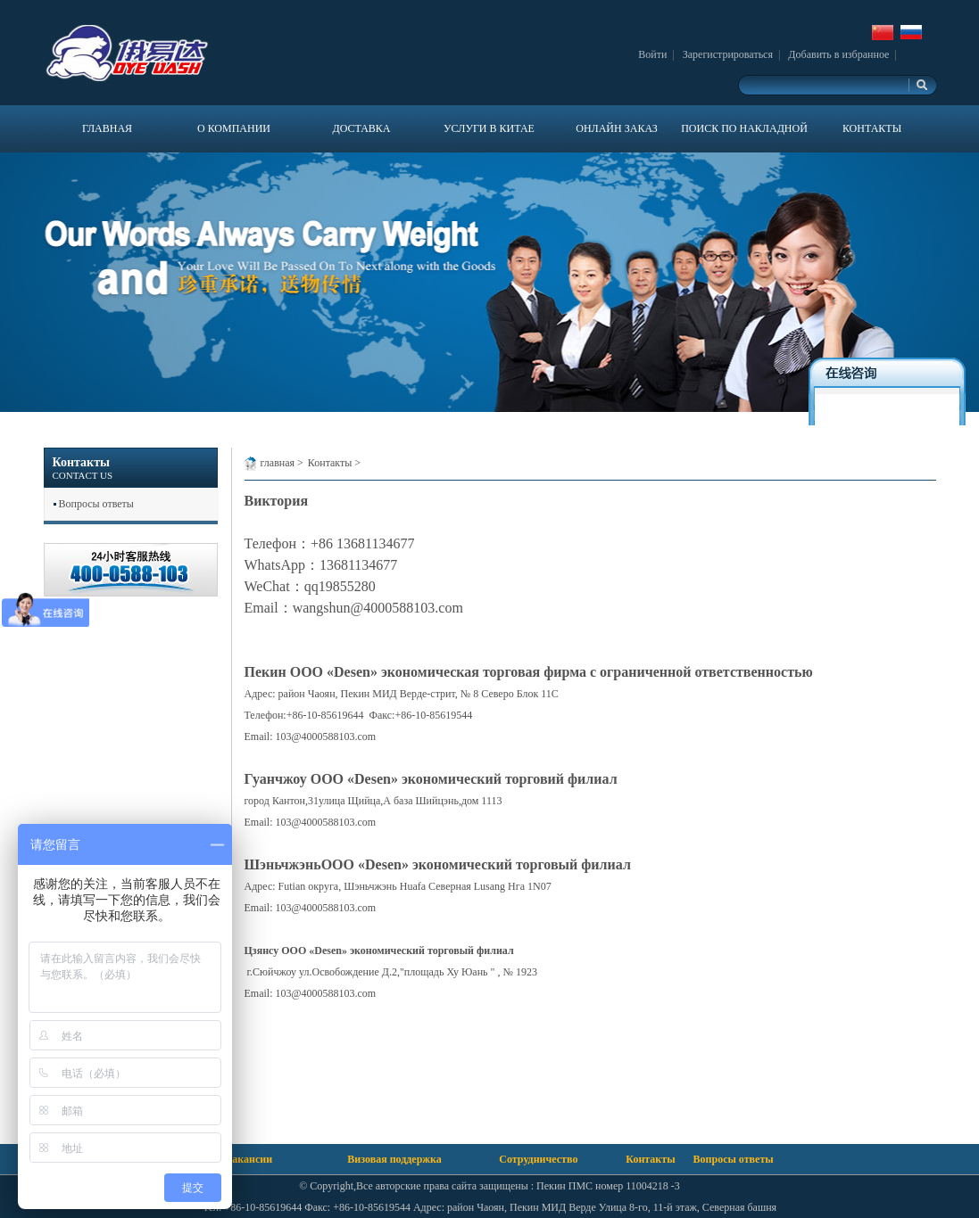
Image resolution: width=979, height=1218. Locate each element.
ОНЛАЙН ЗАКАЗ (617, 128)
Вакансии (248, 1159)
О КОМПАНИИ (233, 128)
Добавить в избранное (838, 54)
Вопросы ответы (96, 504)
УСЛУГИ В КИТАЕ (489, 128)
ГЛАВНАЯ (107, 128)
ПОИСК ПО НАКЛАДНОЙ (744, 128)
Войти (652, 54)
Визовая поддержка (394, 1159)
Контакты (330, 463)
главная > (282, 463)
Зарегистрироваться (728, 54)
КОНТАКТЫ (871, 128)
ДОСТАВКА (361, 128)
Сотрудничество (538, 1159)
